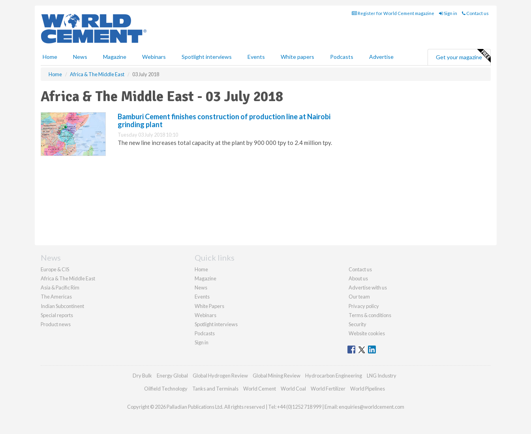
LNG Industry (381, 375)
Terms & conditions (370, 315)
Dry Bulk (142, 375)
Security (357, 324)
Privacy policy (364, 306)
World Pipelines (367, 388)
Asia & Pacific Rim (60, 287)
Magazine (114, 56)
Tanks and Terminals (215, 388)
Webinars (154, 56)
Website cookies (367, 333)
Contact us (475, 13)
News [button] (80, 56)
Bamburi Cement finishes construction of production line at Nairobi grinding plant (224, 120)
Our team (359, 296)
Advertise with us (368, 287)
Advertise (381, 56)
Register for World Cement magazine (393, 13)
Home (50, 56)
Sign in (448, 13)
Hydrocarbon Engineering (333, 375)
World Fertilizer (328, 388)
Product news (56, 324)
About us (358, 278)
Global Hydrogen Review (220, 375)
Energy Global (172, 375)
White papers (297, 56)
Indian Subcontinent (62, 306)
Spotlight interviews (207, 56)
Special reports (57, 315)
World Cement (259, 388)
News (201, 287)
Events (256, 56)
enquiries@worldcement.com (371, 407)
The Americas (56, 296)
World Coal (293, 388)
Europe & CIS (55, 269)
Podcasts (341, 56)
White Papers (209, 306)
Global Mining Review (276, 375)
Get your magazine (463, 56)
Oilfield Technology (166, 388)
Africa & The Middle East (68, 278)
